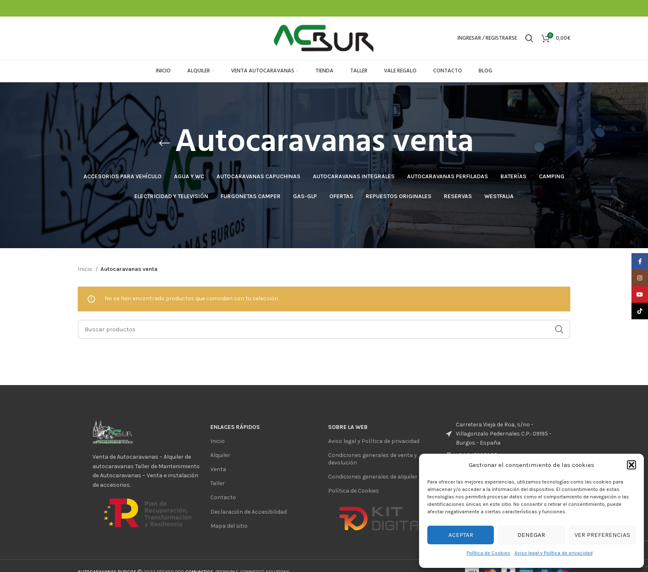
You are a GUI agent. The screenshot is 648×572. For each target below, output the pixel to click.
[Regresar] (164, 143)
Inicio (85, 269)
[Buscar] (529, 38)
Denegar (531, 534)
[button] (631, 465)
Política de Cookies (488, 553)
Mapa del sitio (229, 525)
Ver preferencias (602, 534)
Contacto (223, 497)
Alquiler (220, 455)
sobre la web (348, 427)
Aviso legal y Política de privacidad (554, 553)
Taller (217, 483)
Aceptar (460, 534)
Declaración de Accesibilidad (248, 511)
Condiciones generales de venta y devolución (372, 459)
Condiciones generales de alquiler (372, 476)
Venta (218, 469)
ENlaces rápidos (235, 427)
